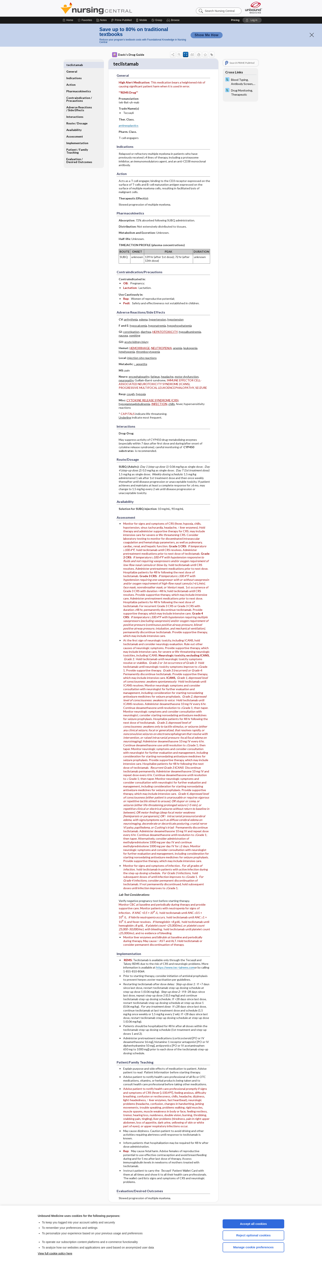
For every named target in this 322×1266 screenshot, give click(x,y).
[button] (174, 20)
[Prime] (121, 20)
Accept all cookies (253, 1223)
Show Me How (206, 35)
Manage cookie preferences (253, 1247)
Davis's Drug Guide (128, 54)
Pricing (235, 20)
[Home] (68, 20)
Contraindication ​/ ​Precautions (79, 92)
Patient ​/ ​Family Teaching (77, 144)
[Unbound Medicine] (254, 7)
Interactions (74, 110)
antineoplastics (128, 126)
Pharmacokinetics (78, 84)
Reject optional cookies (253, 1235)
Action (71, 78)
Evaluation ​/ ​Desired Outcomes (79, 154)
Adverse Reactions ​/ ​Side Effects (79, 102)
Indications (74, 71)
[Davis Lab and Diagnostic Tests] (240, 81)
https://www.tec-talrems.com (175, 968)
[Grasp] (156, 20)
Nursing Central (111, 8)
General (71, 65)
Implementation (77, 136)
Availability (74, 123)
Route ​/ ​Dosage (76, 116)
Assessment (74, 130)
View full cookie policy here (55, 1253)
